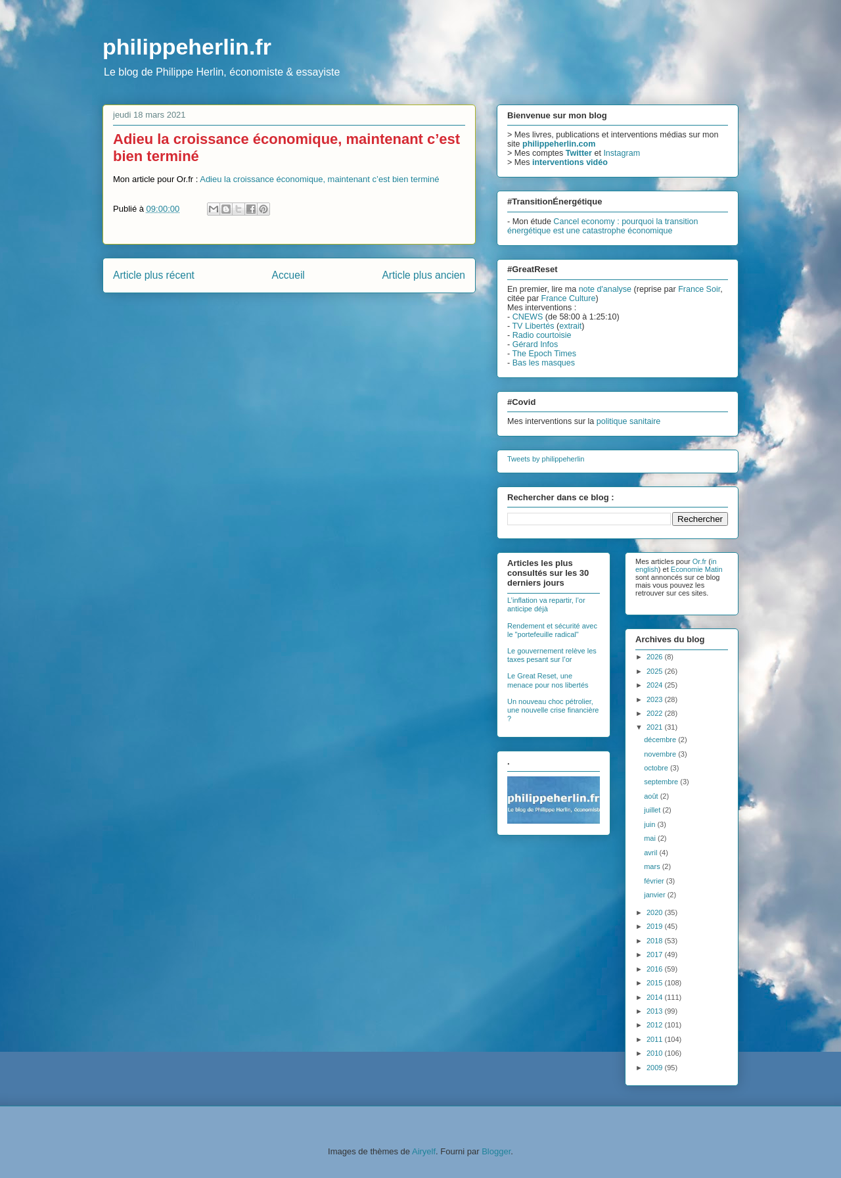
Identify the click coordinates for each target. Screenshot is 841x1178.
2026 (656, 657)
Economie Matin (697, 569)
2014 (656, 997)
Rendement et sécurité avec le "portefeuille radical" (552, 630)
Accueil (288, 275)
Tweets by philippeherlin (545, 459)
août (652, 796)
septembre (662, 782)
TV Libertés (533, 326)
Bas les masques (543, 362)
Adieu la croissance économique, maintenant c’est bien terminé (319, 179)
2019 (656, 926)
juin (650, 824)
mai (651, 838)
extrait (570, 326)
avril (651, 853)
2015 (656, 983)
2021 (656, 727)
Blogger (496, 1151)
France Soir (699, 289)
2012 (656, 1025)
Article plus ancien (423, 275)
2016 (656, 969)
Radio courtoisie (542, 335)
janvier (655, 895)
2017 (656, 954)
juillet (653, 810)
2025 (656, 671)
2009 (656, 1068)
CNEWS (527, 316)
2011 (656, 1039)
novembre (661, 754)
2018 (656, 941)
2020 (656, 912)
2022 (656, 713)
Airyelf (424, 1151)
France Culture (568, 298)
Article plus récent (153, 275)
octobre (657, 768)
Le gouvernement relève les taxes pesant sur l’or (552, 655)
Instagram (621, 153)
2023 (656, 699)
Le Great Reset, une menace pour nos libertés (548, 680)
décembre (661, 739)
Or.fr (699, 561)
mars (653, 866)
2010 (656, 1053)
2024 (656, 685)
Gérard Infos (535, 344)
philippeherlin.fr (186, 46)
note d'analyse (605, 289)
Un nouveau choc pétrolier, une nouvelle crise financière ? (553, 709)
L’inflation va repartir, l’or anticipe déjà (546, 604)
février (655, 881)
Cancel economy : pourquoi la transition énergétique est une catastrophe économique (602, 226)
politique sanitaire (629, 421)
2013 (656, 1011)
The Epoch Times (544, 353)
